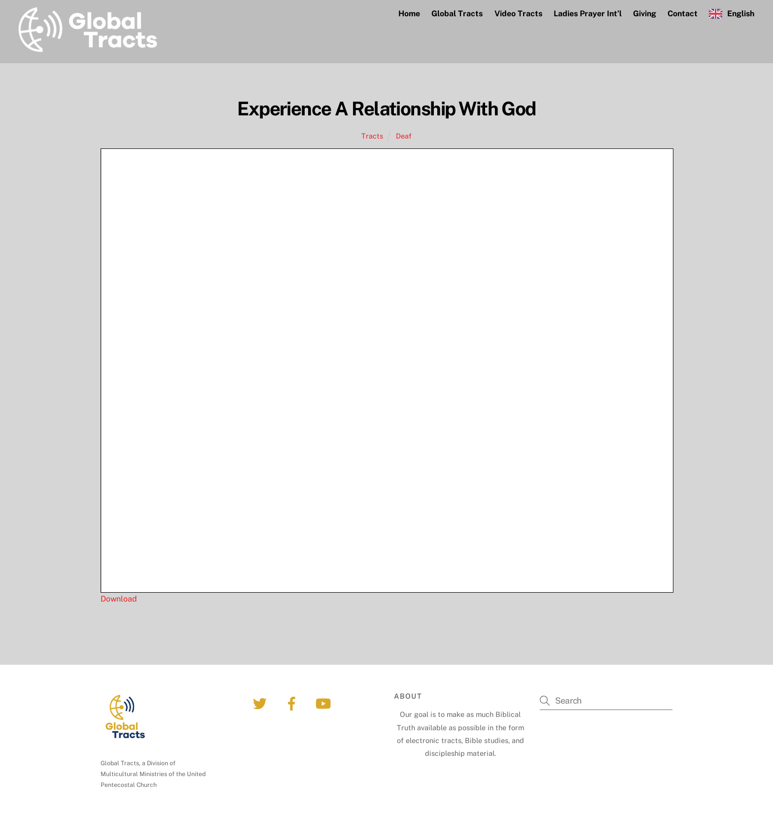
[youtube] (324, 703)
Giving (644, 13)
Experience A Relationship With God (386, 109)
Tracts (372, 136)
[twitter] (261, 703)
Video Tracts (518, 13)
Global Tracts (457, 13)
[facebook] (293, 703)
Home (409, 13)
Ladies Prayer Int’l (588, 13)
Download (119, 599)
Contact (683, 13)
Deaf (404, 136)
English (740, 13)
